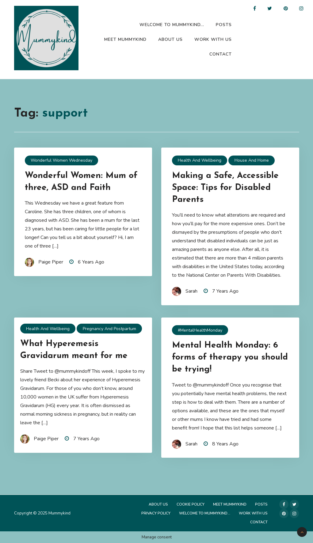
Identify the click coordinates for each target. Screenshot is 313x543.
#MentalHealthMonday (200, 330)
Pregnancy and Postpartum (109, 329)
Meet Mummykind (125, 39)
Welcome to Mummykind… (171, 25)
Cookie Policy (190, 504)
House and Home (252, 160)
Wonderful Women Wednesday (61, 160)
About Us (170, 39)
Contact (220, 54)
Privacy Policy (155, 513)
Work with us (213, 39)
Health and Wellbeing (199, 160)
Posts (224, 25)
